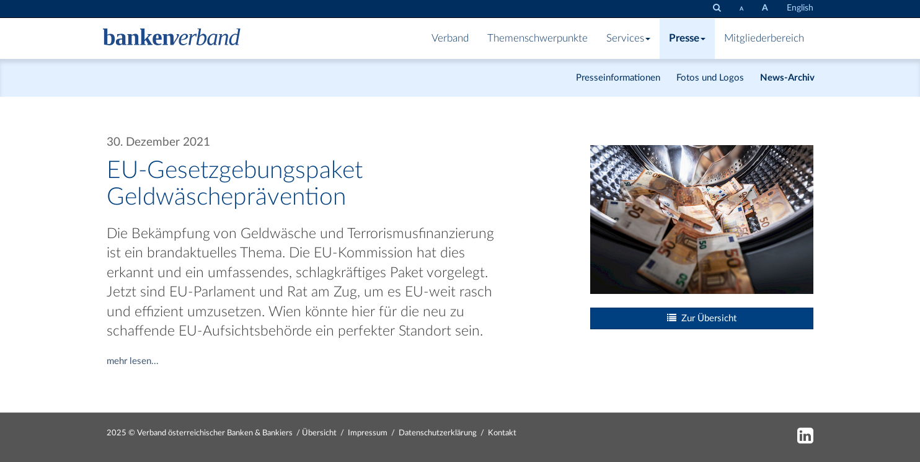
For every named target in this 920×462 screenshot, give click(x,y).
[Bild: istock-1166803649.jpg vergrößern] (701, 219)
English (800, 8)
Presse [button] (687, 38)
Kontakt (502, 433)
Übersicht (319, 433)
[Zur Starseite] (171, 38)
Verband (450, 38)
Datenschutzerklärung (438, 433)
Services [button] (628, 38)
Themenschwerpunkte (537, 38)
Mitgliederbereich (764, 38)
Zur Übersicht (701, 318)
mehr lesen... (133, 361)
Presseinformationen (618, 77)
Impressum (367, 433)
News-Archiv (787, 77)
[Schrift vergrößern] (765, 8)
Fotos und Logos (710, 77)
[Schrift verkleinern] (741, 8)
